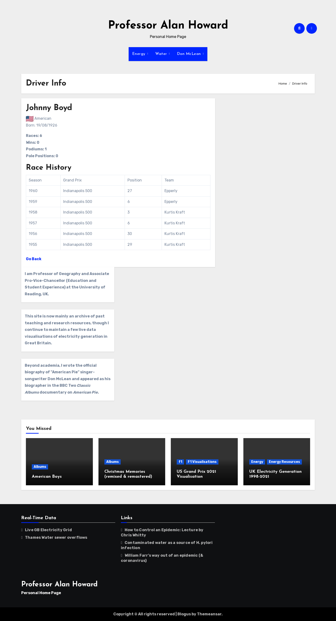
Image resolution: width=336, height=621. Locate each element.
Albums (40, 467)
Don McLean (189, 54)
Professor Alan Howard (168, 25)
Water (161, 54)
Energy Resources (284, 462)
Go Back (33, 259)
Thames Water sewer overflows (56, 537)
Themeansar (209, 614)
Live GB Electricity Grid (48, 530)
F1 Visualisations (202, 462)
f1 (180, 462)
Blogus (184, 614)
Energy (139, 54)
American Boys (47, 476)
